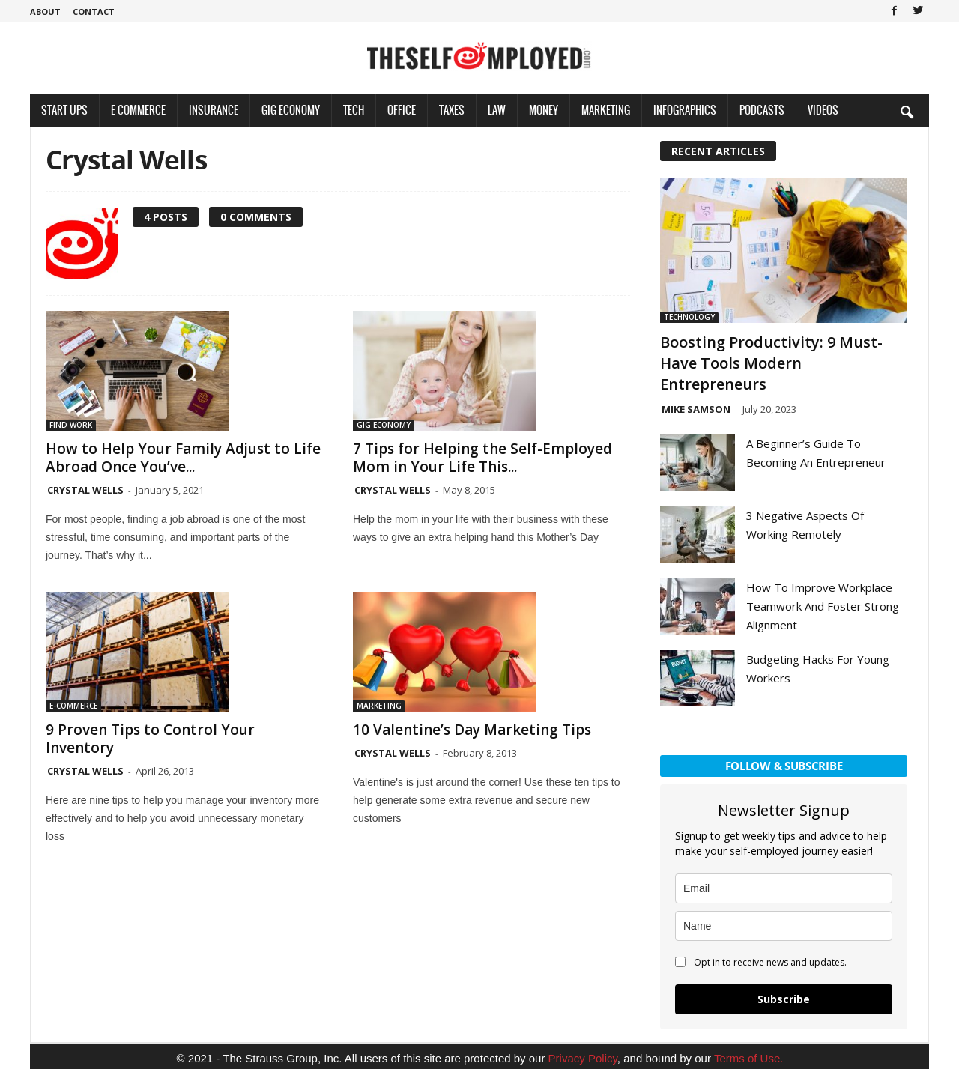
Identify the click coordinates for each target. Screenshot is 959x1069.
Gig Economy (290, 110)
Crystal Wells (85, 490)
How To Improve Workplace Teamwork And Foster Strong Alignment (822, 606)
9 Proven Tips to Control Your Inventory (150, 738)
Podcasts (761, 110)
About (45, 11)
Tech (353, 110)
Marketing (605, 110)
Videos (823, 110)
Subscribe (783, 999)
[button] (906, 111)
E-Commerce (138, 110)
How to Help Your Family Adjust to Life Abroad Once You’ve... (183, 457)
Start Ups (64, 110)
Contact (94, 11)
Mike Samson (696, 409)
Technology (689, 317)
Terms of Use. (749, 1058)
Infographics (684, 110)
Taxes (452, 110)
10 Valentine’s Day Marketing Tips (472, 729)
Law (497, 110)
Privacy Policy (582, 1058)
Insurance (213, 110)
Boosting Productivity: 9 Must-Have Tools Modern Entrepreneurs (771, 363)
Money (543, 110)
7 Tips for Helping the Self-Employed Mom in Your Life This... (482, 457)
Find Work (70, 425)
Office (401, 110)
